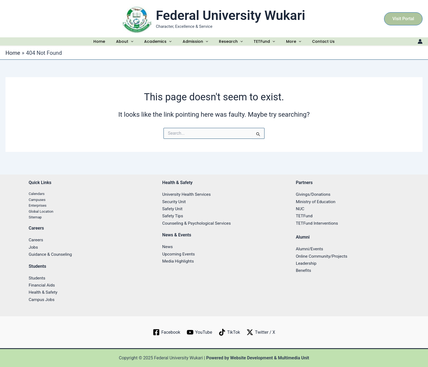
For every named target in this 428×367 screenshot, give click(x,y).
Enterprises (37, 205)
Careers (36, 240)
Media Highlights (178, 261)
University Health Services (187, 194)
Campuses (37, 200)
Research (231, 44)
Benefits (304, 270)
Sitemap (35, 217)
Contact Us (323, 44)
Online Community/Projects (322, 256)
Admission (195, 44)
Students (37, 278)
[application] (130, 44)
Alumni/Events (310, 249)
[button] (403, 18)
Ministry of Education (316, 201)
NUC (300, 208)
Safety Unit (172, 208)
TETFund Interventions (318, 223)
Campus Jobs (42, 299)
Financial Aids (42, 285)
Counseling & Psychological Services (197, 223)
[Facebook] (166, 332)
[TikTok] (229, 332)
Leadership (306, 263)
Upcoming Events (179, 254)
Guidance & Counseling (51, 254)
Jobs (33, 247)
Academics (157, 44)
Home (98, 44)
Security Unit (174, 201)
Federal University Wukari (230, 15)
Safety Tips (173, 216)
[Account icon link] (420, 44)
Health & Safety (43, 292)
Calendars (36, 194)
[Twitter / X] (261, 332)
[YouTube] (199, 332)
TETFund (265, 44)
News (167, 246)
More (293, 44)
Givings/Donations (314, 194)
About (123, 44)
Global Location (41, 211)
